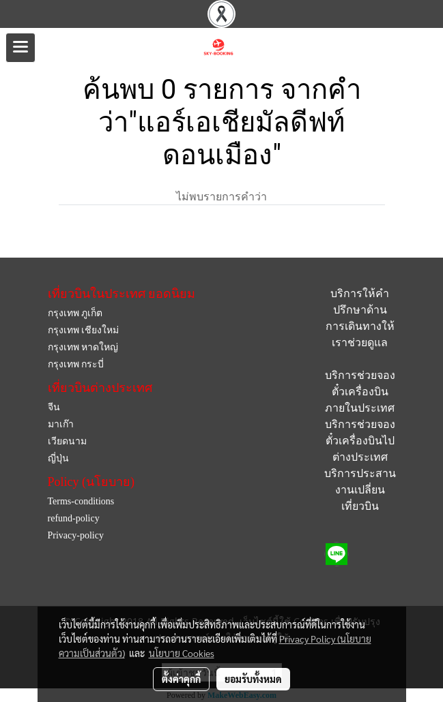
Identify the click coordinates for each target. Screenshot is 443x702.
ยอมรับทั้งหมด (253, 679)
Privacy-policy (76, 535)
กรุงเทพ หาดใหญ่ (83, 347)
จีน (54, 407)
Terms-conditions (81, 501)
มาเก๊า (61, 424)
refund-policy (74, 518)
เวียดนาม (67, 441)
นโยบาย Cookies (181, 653)
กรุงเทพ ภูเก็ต (75, 313)
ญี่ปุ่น (58, 458)
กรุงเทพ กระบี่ (76, 364)
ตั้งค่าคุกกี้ (181, 679)
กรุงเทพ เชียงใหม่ (83, 330)
